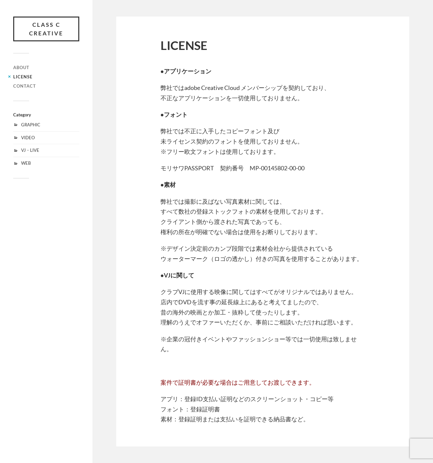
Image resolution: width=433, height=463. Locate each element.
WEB (26, 163)
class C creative (46, 29)
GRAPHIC (30, 124)
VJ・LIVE (30, 150)
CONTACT (24, 86)
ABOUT (21, 67)
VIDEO (28, 137)
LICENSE (22, 76)
